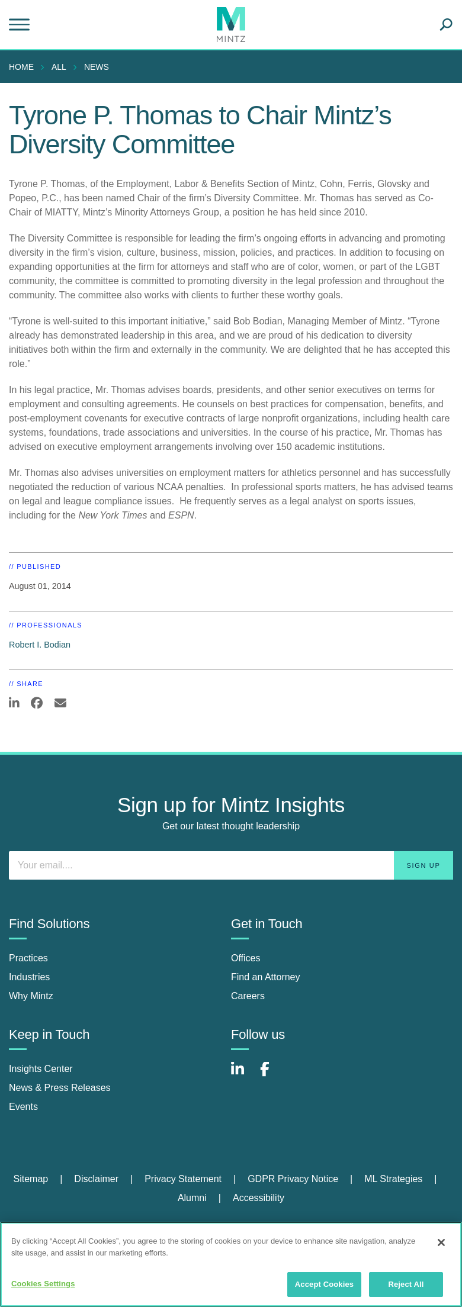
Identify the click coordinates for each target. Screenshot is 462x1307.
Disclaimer (96, 1179)
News (96, 67)
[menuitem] (24, 67)
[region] (231, 1264)
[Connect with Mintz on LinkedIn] (243, 1075)
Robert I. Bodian (39, 644)
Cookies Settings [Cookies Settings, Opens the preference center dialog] (43, 1283)
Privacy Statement (183, 1179)
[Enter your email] (231, 865)
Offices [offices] (246, 958)
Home (21, 67)
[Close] (441, 1242)
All (59, 67)
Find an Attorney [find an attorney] (265, 977)
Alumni (192, 1198)
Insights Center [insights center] (41, 1069)
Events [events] (23, 1107)
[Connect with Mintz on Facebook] (272, 1075)
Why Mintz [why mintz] (31, 996)
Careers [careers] (248, 996)
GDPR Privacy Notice (293, 1179)
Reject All (406, 1284)
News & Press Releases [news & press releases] (60, 1088)
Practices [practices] (28, 958)
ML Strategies (393, 1179)
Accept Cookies (324, 1284)
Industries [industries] (29, 977)
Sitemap (30, 1179)
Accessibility (258, 1198)
